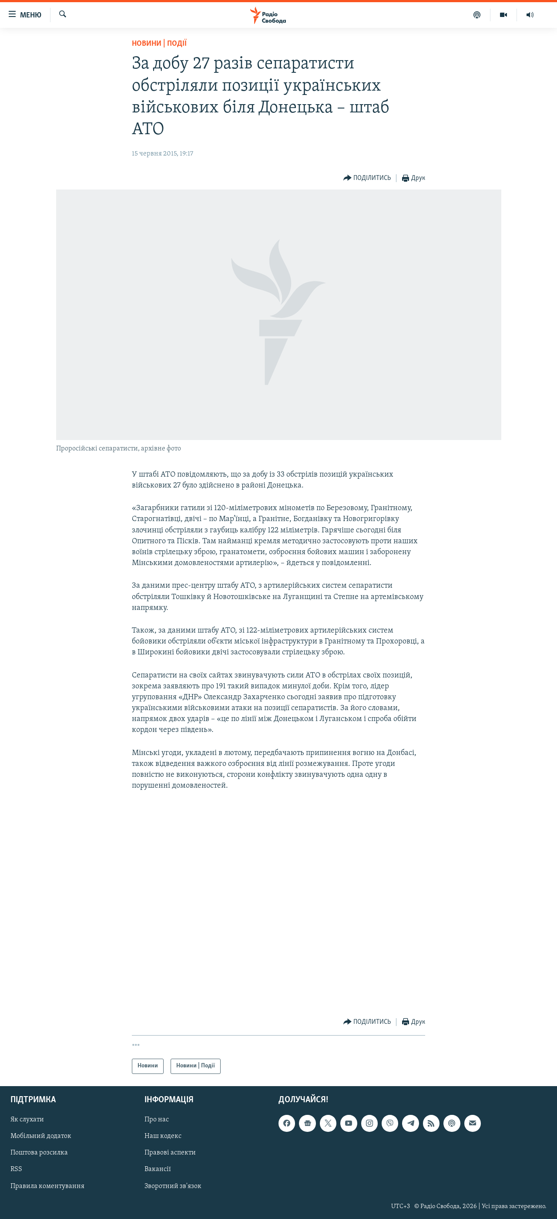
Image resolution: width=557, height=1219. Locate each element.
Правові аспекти (170, 1152)
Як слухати (27, 1119)
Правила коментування (47, 1185)
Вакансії (157, 1169)
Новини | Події (159, 44)
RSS (16, 1169)
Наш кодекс (162, 1136)
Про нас (156, 1119)
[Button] (367, 178)
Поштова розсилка (39, 1152)
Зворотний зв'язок (172, 1185)
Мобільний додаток (40, 1136)
